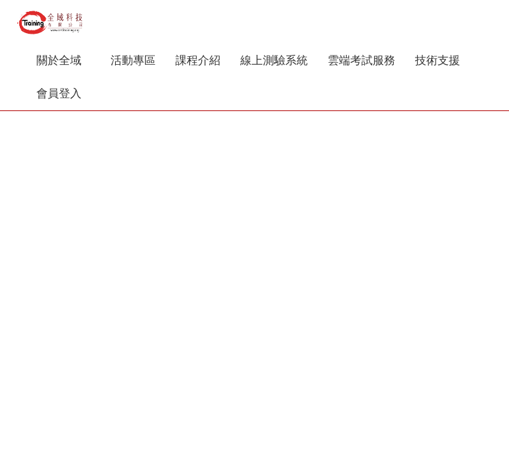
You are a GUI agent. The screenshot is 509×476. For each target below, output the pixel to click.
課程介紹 (197, 60)
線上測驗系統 (274, 60)
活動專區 (133, 60)
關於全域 (63, 60)
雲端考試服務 (361, 60)
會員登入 (58, 93)
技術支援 (442, 60)
